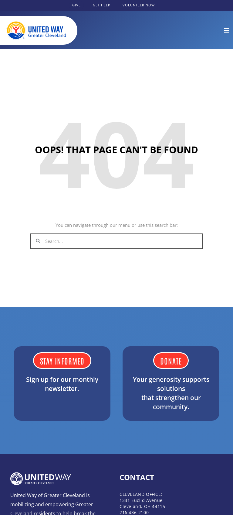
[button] (76, 5)
